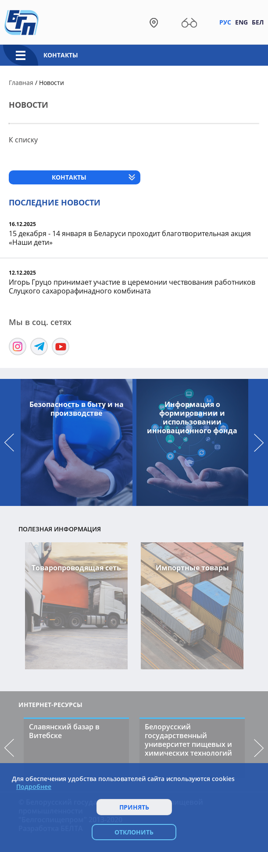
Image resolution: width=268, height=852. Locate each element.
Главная (21, 82)
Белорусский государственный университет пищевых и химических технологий (188, 740)
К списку (23, 139)
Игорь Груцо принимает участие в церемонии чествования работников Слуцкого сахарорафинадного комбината (132, 286)
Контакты (60, 55)
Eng (241, 22)
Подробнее (33, 787)
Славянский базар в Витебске (64, 731)
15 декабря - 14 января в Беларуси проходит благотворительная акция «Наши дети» (130, 238)
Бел (258, 22)
